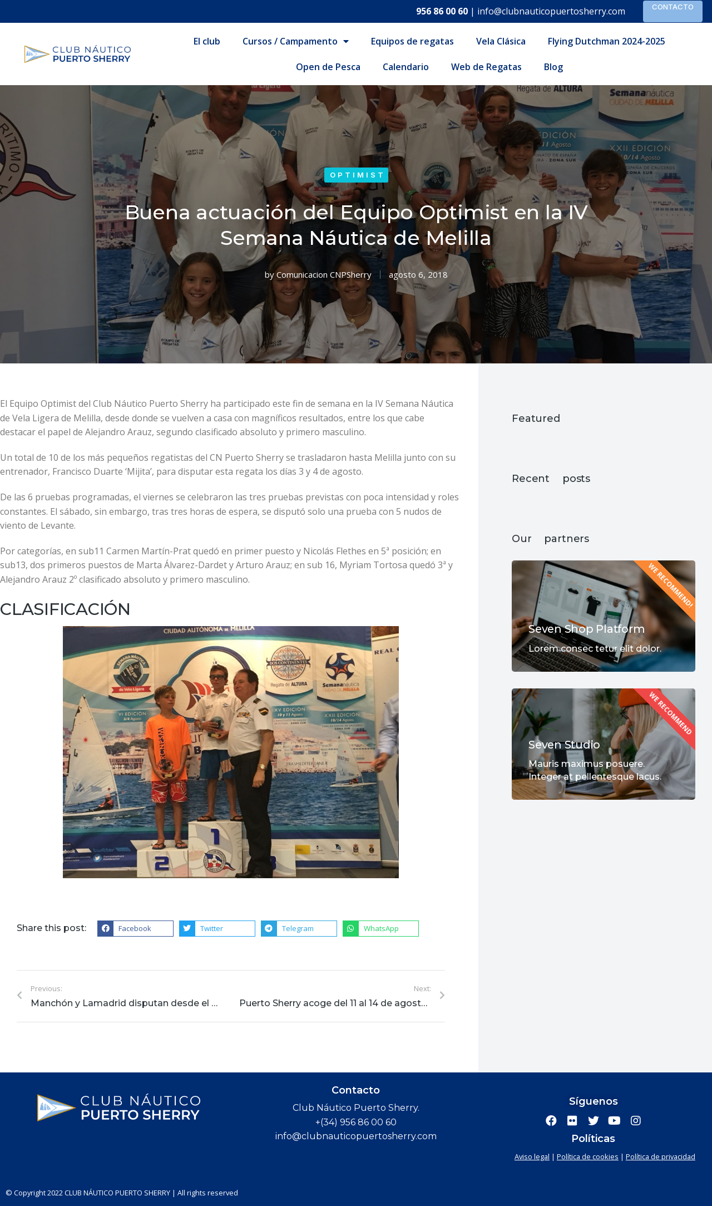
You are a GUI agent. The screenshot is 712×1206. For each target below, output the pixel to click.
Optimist (357, 174)
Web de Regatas (486, 67)
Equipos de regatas (412, 41)
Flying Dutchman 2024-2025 (606, 41)
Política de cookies (588, 1156)
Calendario (406, 67)
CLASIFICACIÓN (65, 609)
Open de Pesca (328, 67)
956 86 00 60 (442, 11)
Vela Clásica (501, 41)
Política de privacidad (660, 1156)
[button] (135, 929)
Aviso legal (532, 1156)
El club (207, 41)
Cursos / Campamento (296, 41)
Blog (553, 67)
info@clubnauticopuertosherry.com (551, 11)
